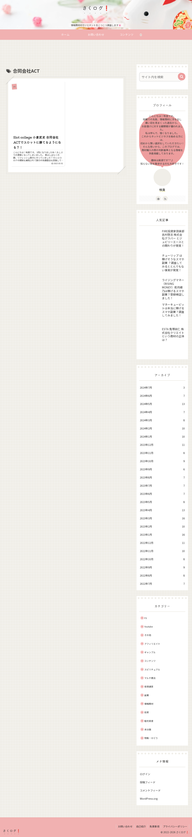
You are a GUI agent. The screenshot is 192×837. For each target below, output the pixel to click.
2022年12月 (162, 542)
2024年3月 (162, 419)
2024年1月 (162, 436)
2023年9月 (162, 468)
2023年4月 (162, 509)
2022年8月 (162, 575)
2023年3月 (162, 518)
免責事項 (154, 826)
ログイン (145, 773)
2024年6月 (162, 395)
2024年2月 (162, 428)
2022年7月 (162, 583)
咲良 (162, 189)
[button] (181, 76)
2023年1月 (162, 534)
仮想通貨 (148, 686)
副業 (146, 695)
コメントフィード (150, 790)
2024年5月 (162, 403)
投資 (146, 712)
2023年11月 (162, 452)
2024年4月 (162, 411)
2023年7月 (162, 485)
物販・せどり (151, 737)
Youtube (148, 626)
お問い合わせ (125, 826)
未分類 (147, 729)
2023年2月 (162, 526)
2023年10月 (162, 460)
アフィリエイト (152, 643)
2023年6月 (162, 493)
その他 (147, 635)
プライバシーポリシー (175, 826)
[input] (160, 76)
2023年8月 (162, 477)
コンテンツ (150, 660)
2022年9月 (162, 567)
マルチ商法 (150, 677)
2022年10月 (162, 558)
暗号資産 (148, 720)
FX (145, 617)
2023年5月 (162, 501)
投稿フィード (147, 782)
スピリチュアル (152, 669)
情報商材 (148, 703)
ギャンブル (150, 652)
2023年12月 (162, 444)
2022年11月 (162, 550)
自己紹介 (141, 826)
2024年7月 (162, 387)
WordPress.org (149, 798)
